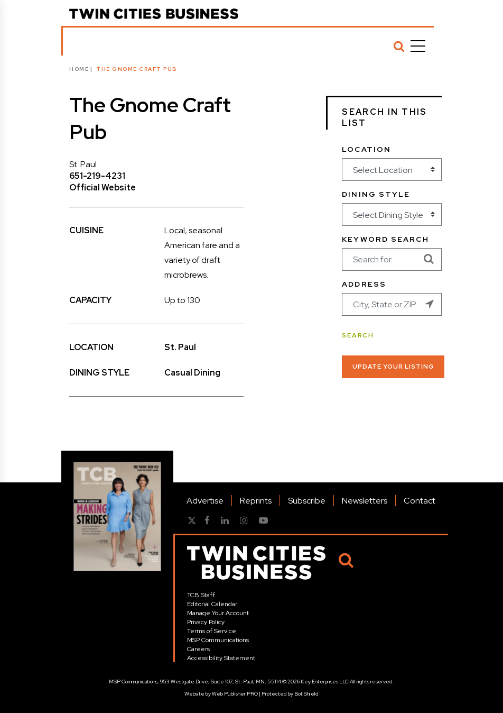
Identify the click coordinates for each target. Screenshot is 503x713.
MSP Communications (218, 640)
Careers (198, 649)
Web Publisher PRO (235, 693)
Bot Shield (306, 693)
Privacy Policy (206, 622)
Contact (419, 500)
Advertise (205, 500)
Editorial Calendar (212, 604)
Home (79, 69)
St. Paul (180, 347)
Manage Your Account (218, 613)
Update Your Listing (393, 366)
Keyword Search (385, 239)
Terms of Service (211, 631)
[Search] (399, 46)
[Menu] (418, 46)
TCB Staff (201, 595)
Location (366, 149)
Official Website (102, 187)
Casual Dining (192, 372)
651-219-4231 (97, 175)
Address (364, 284)
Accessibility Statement (221, 658)
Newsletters (364, 500)
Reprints (256, 500)
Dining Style (376, 194)
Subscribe (306, 500)
